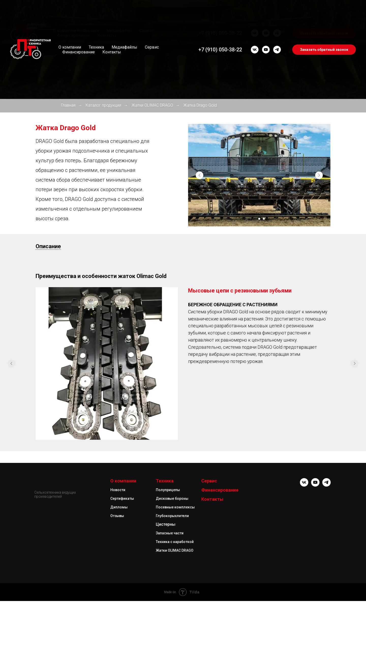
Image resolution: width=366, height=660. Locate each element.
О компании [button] (69, 47)
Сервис (152, 47)
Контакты (111, 52)
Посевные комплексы (175, 635)
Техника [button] (96, 47)
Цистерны (165, 651)
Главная (68, 105)
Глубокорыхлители (172, 643)
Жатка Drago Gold (200, 105)
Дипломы (119, 635)
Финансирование (78, 52)
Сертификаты (122, 626)
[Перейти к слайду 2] (259, 219)
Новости (117, 617)
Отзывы (117, 643)
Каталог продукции (103, 105)
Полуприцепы (168, 617)
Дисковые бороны (172, 626)
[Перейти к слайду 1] (255, 219)
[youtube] (266, 49)
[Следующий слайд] (319, 175)
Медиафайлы (124, 47)
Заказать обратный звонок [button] (324, 50)
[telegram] (277, 49)
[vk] (254, 49)
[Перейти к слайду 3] (264, 219)
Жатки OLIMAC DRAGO (152, 105)
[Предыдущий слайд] (199, 175)
